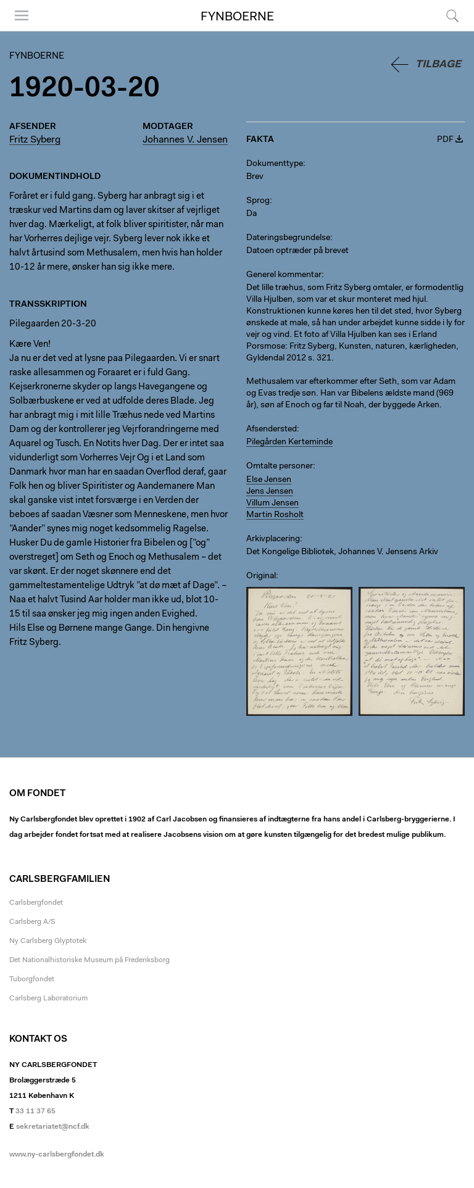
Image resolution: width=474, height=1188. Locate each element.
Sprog (258, 201)
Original (261, 576)
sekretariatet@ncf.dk (52, 1127)
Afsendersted (271, 429)
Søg (452, 15)
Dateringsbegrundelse (288, 238)
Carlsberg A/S (32, 922)
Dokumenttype (274, 164)
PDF (445, 140)
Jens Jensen (269, 492)
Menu (21, 15)
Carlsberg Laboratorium (48, 998)
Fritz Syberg (34, 140)
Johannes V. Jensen (185, 140)
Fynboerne (237, 17)
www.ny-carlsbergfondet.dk (56, 1154)
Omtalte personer (279, 466)
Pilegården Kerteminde (289, 442)
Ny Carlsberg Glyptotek (47, 941)
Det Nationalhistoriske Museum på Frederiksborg (89, 960)
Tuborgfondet (31, 979)
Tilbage (438, 64)
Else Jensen (268, 480)
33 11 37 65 (35, 1111)
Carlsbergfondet (36, 903)
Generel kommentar (284, 275)
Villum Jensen (272, 503)
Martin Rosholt (275, 515)
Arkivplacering (273, 539)
